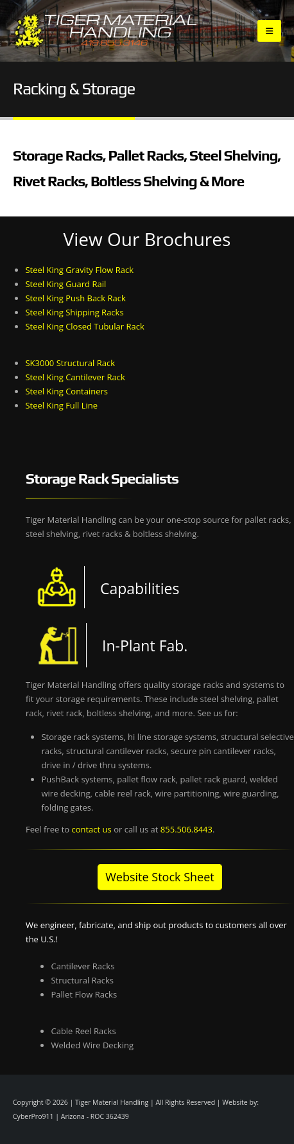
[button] (269, 31)
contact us (91, 829)
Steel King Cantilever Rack (75, 377)
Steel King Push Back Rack (75, 298)
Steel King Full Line (61, 405)
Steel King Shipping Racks (74, 312)
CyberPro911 (33, 1116)
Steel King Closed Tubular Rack (84, 326)
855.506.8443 (186, 829)
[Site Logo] (107, 31)
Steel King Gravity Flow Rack (79, 270)
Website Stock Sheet (159, 876)
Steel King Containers (66, 391)
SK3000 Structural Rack (70, 363)
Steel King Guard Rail (65, 284)
